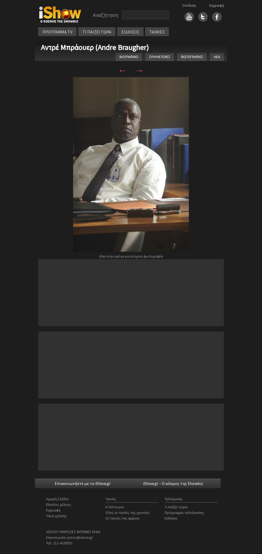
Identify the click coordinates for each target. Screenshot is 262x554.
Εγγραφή (216, 5)
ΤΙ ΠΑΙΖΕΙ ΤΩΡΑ (96, 32)
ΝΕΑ (217, 57)
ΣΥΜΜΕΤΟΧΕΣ (159, 57)
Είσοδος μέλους (58, 504)
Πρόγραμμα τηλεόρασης (184, 512)
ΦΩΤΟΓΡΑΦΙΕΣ (192, 57)
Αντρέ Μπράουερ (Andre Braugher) (95, 47)
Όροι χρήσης (56, 515)
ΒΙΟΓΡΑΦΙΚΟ (128, 57)
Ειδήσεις (171, 518)
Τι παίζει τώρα (176, 507)
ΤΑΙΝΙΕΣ (157, 32)
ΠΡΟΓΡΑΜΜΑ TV (57, 32)
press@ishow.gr (80, 537)
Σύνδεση (189, 5)
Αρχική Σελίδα (57, 498)
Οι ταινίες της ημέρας (122, 518)
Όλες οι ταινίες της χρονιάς (127, 512)
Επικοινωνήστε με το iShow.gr (83, 483)
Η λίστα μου (114, 507)
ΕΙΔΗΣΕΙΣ (130, 32)
